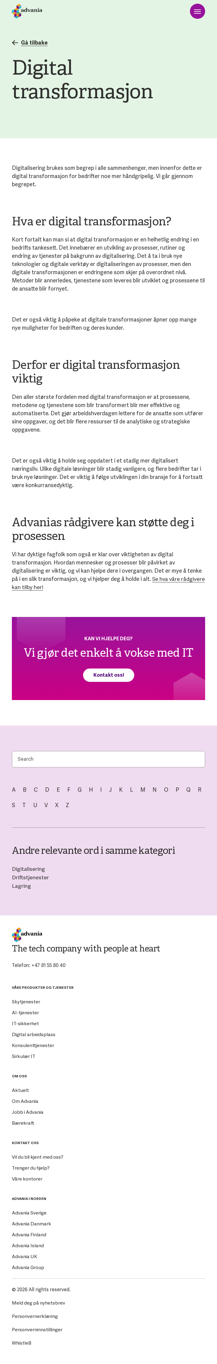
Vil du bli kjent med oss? (38, 1156)
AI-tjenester (25, 1012)
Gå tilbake (30, 42)
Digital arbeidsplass (33, 1033)
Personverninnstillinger (37, 1328)
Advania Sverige (29, 1212)
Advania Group (28, 1266)
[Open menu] (197, 11)
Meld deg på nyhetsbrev (39, 1302)
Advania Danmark (31, 1223)
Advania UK (24, 1255)
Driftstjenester (30, 876)
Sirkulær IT (24, 1055)
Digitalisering (28, 868)
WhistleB (22, 1342)
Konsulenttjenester (33, 1044)
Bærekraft (23, 1122)
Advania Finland (29, 1234)
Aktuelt (20, 1089)
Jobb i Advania (28, 1111)
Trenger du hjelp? (31, 1167)
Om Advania (25, 1100)
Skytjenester (26, 1001)
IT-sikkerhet (25, 1022)
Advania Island (28, 1244)
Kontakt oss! (108, 674)
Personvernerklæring (35, 1315)
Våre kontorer (27, 1178)
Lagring (21, 884)
